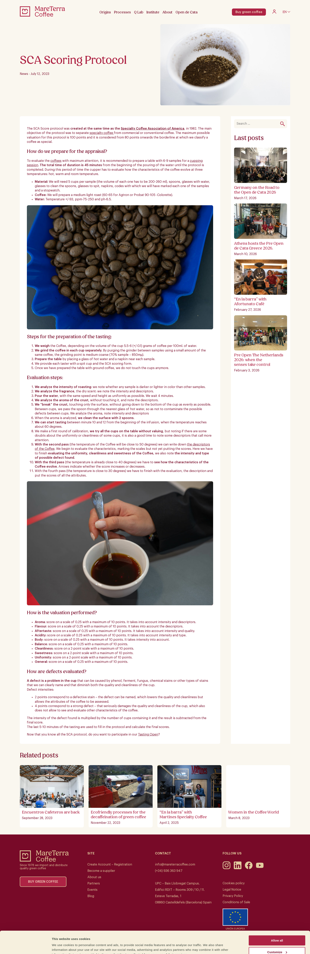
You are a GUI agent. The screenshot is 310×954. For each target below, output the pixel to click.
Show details (61, 946)
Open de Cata (187, 12)
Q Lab (138, 12)
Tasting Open (148, 734)
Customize (277, 932)
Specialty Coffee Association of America (152, 128)
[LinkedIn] (238, 868)
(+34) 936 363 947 (168, 870)
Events (92, 889)
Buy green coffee (248, 12)
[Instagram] (227, 868)
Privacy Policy (233, 895)
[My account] (274, 12)
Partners (93, 883)
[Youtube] (260, 868)
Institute (152, 12)
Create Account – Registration (109, 864)
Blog (90, 896)
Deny (277, 944)
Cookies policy (234, 883)
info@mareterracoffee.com (175, 864)
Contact (163, 853)
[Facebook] (249, 868)
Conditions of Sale (236, 902)
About (167, 12)
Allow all (277, 921)
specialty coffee (102, 133)
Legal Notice (232, 889)
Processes (122, 12)
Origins (105, 12)
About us (94, 877)
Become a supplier (101, 870)
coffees (55, 160)
